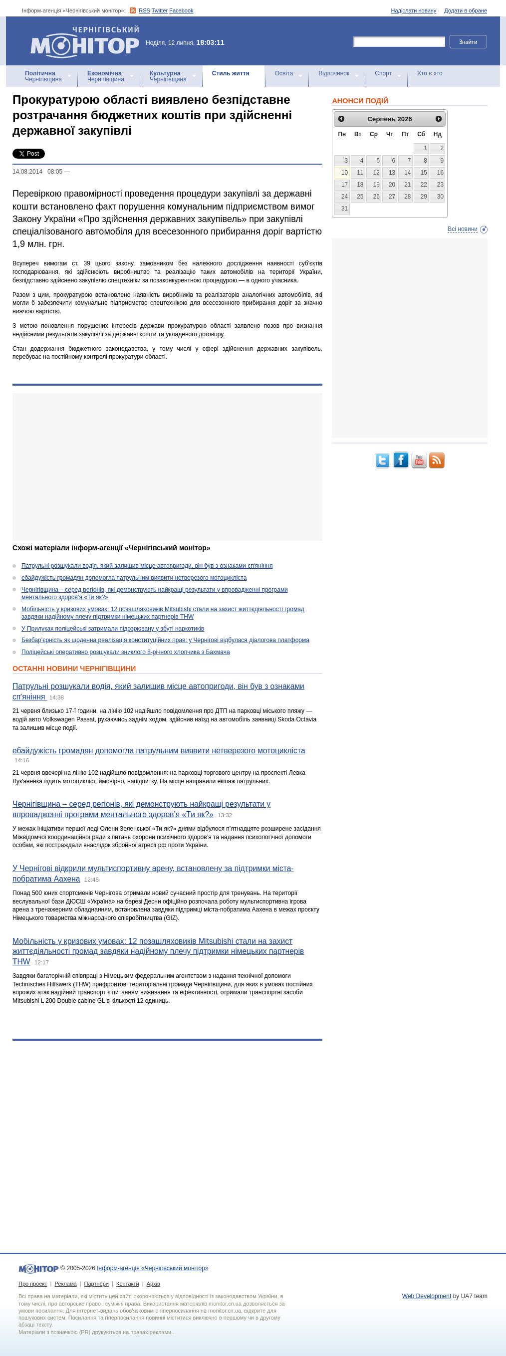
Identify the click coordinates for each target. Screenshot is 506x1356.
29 (424, 196)
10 (344, 172)
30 (440, 196)
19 (376, 184)
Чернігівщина (43, 76)
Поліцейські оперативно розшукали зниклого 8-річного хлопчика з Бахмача (125, 652)
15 (424, 172)
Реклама (65, 1284)
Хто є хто (430, 73)
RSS (144, 10)
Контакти (127, 1284)
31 (344, 208)
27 (392, 196)
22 (424, 184)
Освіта (284, 73)
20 (392, 184)
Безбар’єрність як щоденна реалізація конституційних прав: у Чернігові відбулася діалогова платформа (165, 640)
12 (376, 172)
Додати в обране (465, 10)
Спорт (383, 73)
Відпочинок (333, 73)
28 (407, 196)
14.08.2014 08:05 (37, 171)
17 (344, 184)
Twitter (160, 10)
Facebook (181, 10)
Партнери (96, 1284)
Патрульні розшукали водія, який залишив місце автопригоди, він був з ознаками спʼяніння (146, 565)
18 (360, 184)
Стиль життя (231, 73)
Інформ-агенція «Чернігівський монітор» (88, 41)
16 (440, 172)
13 (392, 172)
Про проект (32, 1284)
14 (407, 172)
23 (440, 184)
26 (376, 196)
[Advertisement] (161, 467)
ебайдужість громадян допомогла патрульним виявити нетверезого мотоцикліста (134, 577)
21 (407, 184)
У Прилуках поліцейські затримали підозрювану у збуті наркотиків (112, 628)
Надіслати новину (414, 10)
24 (344, 196)
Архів (153, 1284)
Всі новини (463, 229)
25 (360, 196)
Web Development (427, 1296)
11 (360, 172)
